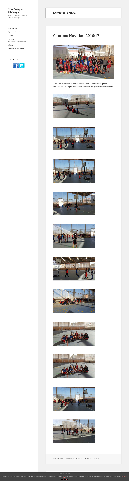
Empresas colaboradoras (16, 49)
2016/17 (89, 459)
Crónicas (19, 40)
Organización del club (15, 32)
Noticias (80, 459)
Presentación (12, 28)
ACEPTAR (64, 479)
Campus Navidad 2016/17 (76, 35)
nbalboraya (70, 459)
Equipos (10, 36)
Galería (10, 45)
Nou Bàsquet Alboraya (16, 10)
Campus (96, 459)
